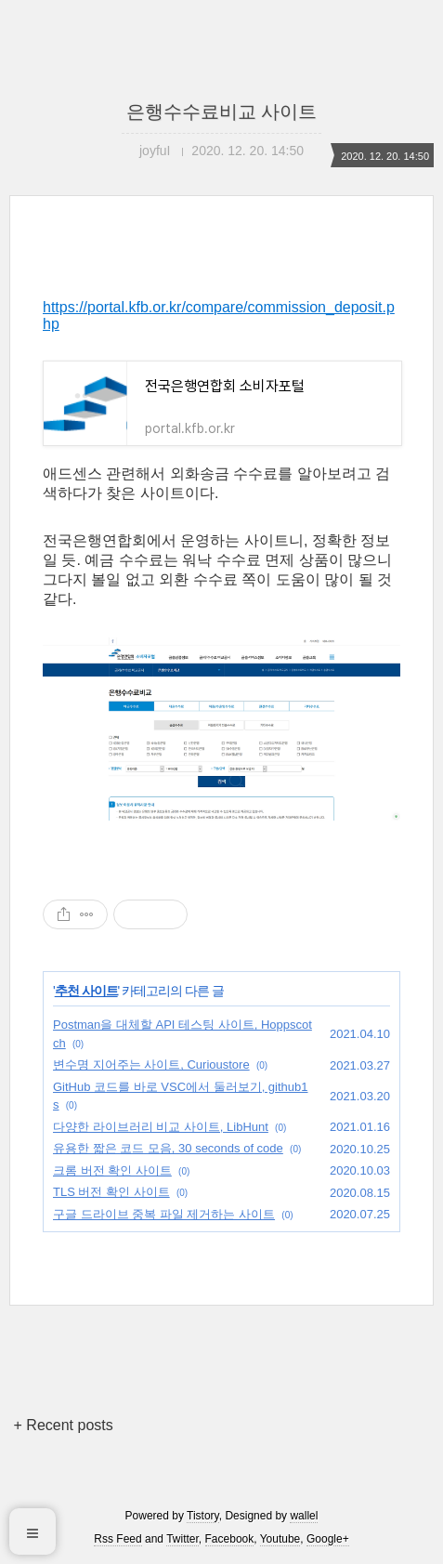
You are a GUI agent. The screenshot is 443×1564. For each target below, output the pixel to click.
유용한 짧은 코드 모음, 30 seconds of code (168, 1148)
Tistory (203, 1515)
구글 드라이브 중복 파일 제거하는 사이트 (164, 1214)
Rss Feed (117, 1538)
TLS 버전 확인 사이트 (111, 1192)
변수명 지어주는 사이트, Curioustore (151, 1064)
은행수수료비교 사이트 (222, 111)
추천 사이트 (86, 990)
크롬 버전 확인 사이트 (112, 1170)
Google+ (327, 1538)
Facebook (229, 1538)
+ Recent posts (63, 1425)
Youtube (280, 1538)
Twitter (182, 1538)
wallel (304, 1515)
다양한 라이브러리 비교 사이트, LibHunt (160, 1127)
